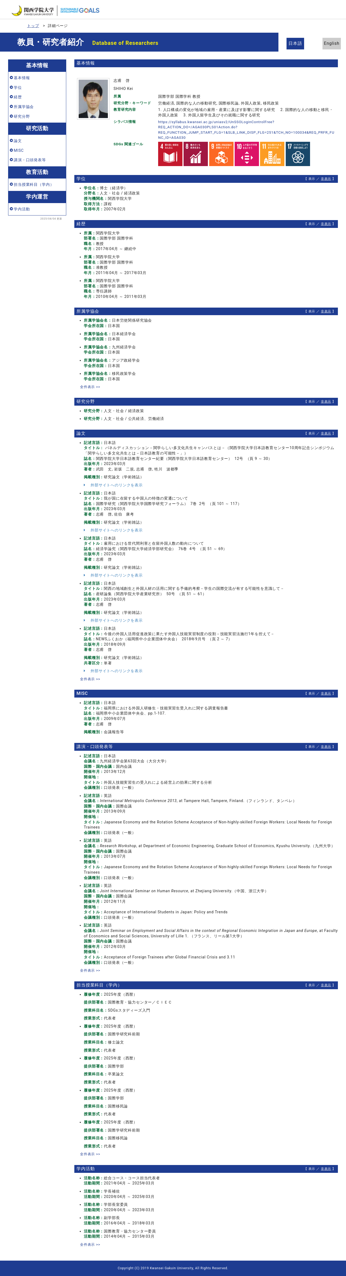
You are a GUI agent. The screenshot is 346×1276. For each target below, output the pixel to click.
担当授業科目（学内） (34, 184)
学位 (18, 87)
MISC (19, 150)
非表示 (326, 179)
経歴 (18, 97)
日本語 (297, 43)
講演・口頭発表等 (30, 160)
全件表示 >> (91, 387)
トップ (33, 25)
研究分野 (22, 116)
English (327, 43)
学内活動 (22, 209)
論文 (18, 141)
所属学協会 (24, 107)
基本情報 (22, 78)
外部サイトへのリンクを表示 (113, 485)
